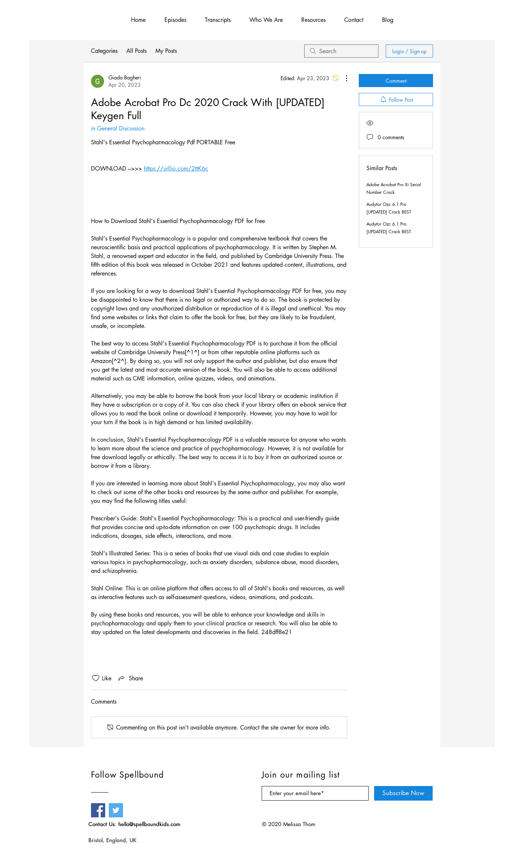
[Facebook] (98, 810)
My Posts (166, 51)
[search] (341, 51)
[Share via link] (130, 678)
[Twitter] (116, 810)
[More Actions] (342, 78)
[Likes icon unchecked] (95, 678)
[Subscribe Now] (403, 793)
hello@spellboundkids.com (149, 824)
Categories (104, 51)
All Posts (136, 51)
